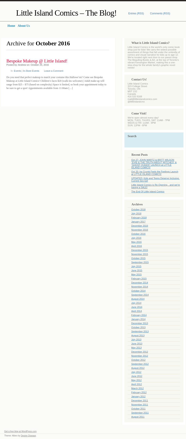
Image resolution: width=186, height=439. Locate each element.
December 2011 (139, 400)
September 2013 (140, 331)
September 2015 (140, 262)
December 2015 (139, 250)
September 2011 (140, 412)
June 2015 (136, 270)
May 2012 (136, 380)
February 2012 (139, 392)
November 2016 (139, 229)
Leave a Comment (53, 71)
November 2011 (139, 404)
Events (17, 71)
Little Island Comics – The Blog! (66, 12)
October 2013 (138, 327)
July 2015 (136, 266)
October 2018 (138, 209)
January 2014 (138, 319)
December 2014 (139, 282)
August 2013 (138, 335)
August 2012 (138, 368)
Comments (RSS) (160, 13)
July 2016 (136, 238)
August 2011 (138, 416)
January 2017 (138, 221)
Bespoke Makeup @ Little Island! (36, 61)
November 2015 (139, 254)
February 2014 (139, 315)
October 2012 (138, 360)
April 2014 (136, 311)
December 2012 (139, 351)
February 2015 (139, 278)
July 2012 (136, 372)
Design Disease (28, 436)
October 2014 (138, 290)
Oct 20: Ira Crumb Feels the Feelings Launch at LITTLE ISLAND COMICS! (154, 172)
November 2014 (139, 286)
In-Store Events (31, 71)
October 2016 (138, 234)
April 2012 (136, 384)
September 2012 (140, 364)
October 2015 (138, 258)
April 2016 (136, 246)
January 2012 (138, 396)
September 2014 (140, 295)
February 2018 (139, 217)
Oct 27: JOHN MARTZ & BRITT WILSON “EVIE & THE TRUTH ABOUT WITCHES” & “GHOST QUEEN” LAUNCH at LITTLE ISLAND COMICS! (154, 164)
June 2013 (136, 343)
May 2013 (136, 347)
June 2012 (136, 376)
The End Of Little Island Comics (147, 191)
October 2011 (138, 408)
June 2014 (136, 307)
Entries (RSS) (136, 13)
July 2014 (136, 303)
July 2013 (136, 339)
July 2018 (136, 213)
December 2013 (139, 323)
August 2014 (138, 299)
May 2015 (136, 274)
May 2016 (136, 242)
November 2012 (139, 355)
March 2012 (137, 388)
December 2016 (139, 225)
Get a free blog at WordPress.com (20, 431)
